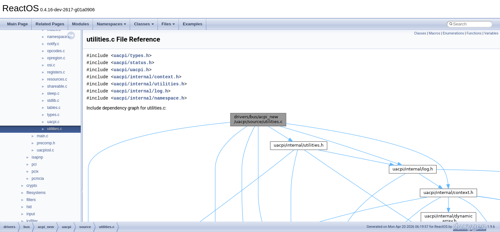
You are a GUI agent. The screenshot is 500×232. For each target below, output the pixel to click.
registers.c (56, 72)
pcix (35, 171)
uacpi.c (53, 122)
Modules (80, 24)
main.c (42, 136)
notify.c (53, 44)
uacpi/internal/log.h (141, 91)
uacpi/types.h (131, 56)
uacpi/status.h (133, 63)
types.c (53, 114)
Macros (434, 33)
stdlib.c (53, 100)
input (30, 214)
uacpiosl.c (45, 150)
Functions (474, 33)
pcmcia (38, 178)
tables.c (53, 107)
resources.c (57, 79)
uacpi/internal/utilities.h (149, 84)
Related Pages (50, 24)
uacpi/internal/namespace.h (149, 98)
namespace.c (58, 36)
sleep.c (53, 93)
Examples (192, 24)
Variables (491, 33)
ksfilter (32, 221)
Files (168, 24)
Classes (144, 24)
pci (34, 164)
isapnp (37, 157)
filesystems (36, 192)
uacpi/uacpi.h (131, 70)
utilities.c (54, 129)
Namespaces (112, 24)
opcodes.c (56, 51)
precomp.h (46, 143)
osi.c (51, 65)
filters (31, 200)
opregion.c (56, 58)
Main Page (17, 24)
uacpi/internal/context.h (146, 77)
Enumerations (453, 33)
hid (29, 207)
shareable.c (57, 86)
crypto (31, 185)
